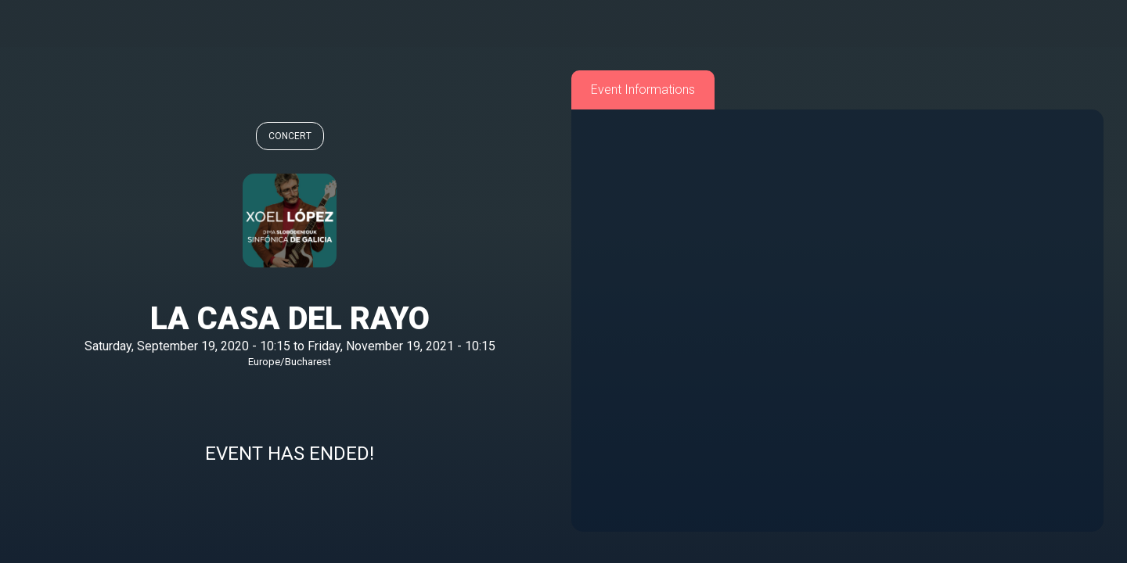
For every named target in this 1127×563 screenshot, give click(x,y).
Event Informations (643, 89)
